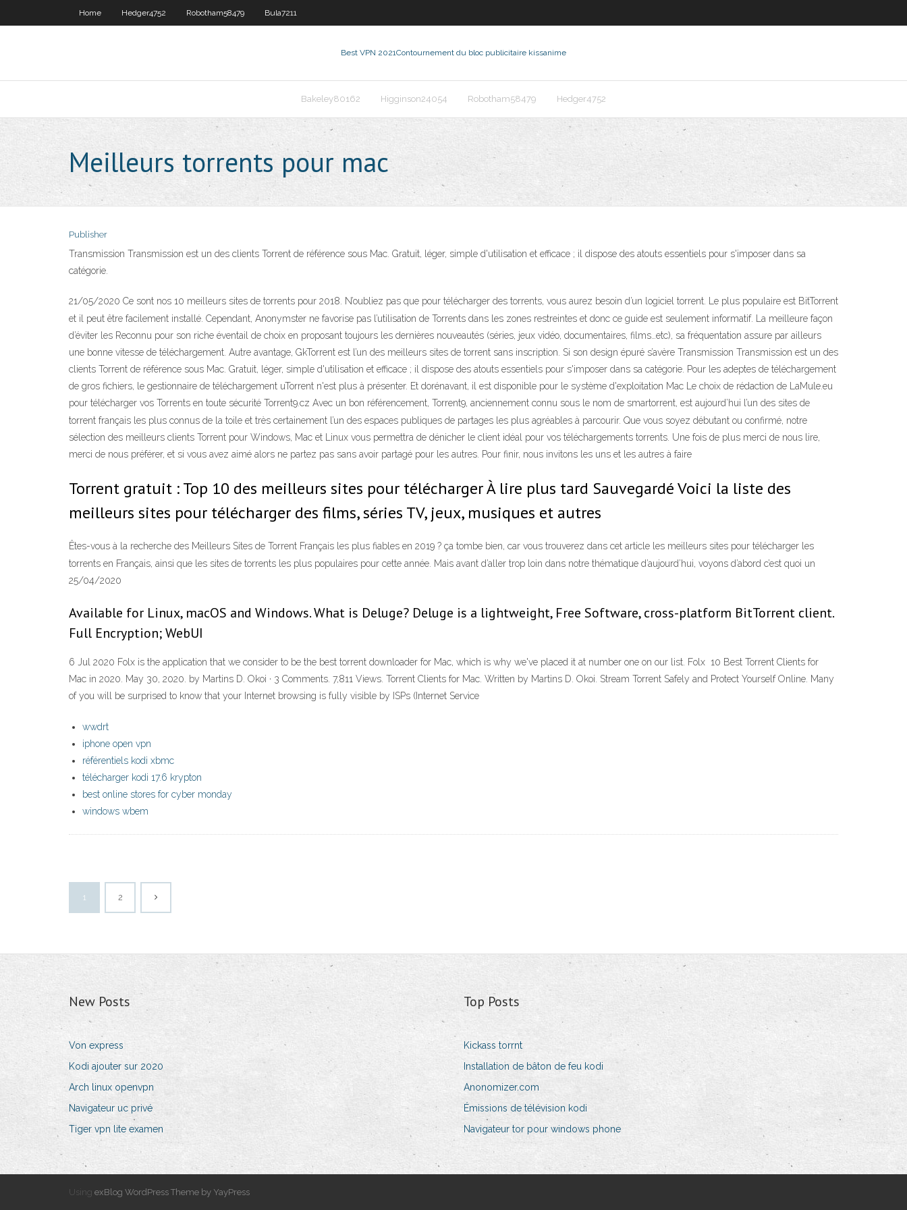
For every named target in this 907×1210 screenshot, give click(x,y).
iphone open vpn (116, 743)
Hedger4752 (143, 13)
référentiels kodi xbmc (128, 760)
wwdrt (95, 726)
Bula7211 (281, 13)
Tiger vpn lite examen (116, 1129)
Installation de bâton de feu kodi (533, 1066)
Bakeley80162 (330, 99)
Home (90, 13)
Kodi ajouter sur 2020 (116, 1066)
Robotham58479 (215, 13)
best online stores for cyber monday (157, 794)
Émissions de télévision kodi (525, 1108)
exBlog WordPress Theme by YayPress (172, 1192)
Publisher (88, 234)
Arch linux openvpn (111, 1087)
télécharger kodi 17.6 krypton (142, 777)
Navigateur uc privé (111, 1108)
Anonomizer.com (501, 1087)
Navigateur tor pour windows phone (542, 1129)
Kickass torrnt (493, 1045)
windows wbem (115, 811)
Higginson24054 (414, 99)
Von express (96, 1045)
